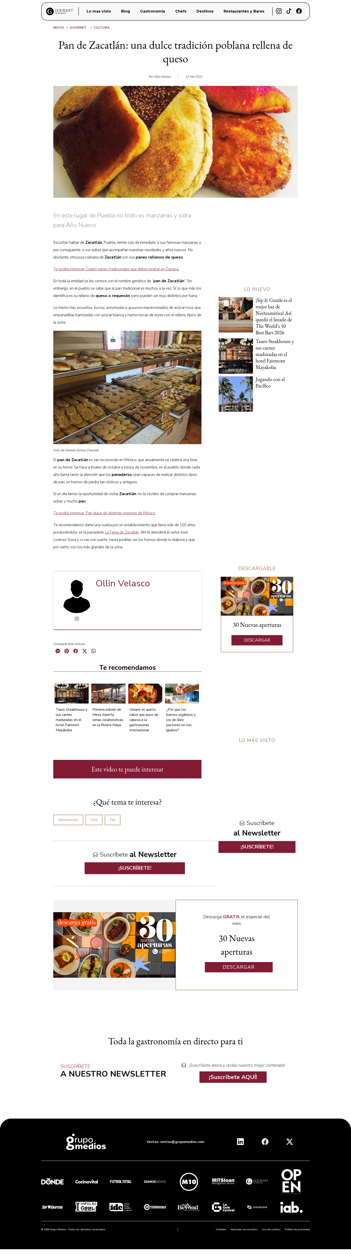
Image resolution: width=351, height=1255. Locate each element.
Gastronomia (152, 11)
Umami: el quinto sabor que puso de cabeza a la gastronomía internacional (143, 720)
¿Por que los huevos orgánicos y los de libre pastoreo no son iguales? (181, 720)
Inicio (61, 28)
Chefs (180, 11)
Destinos (205, 11)
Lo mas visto (99, 11)
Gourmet (81, 28)
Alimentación (68, 820)
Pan (113, 820)
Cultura (102, 28)
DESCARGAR (257, 640)
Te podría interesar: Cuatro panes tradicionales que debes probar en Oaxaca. (116, 269)
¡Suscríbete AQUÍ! (233, 1077)
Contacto (221, 1229)
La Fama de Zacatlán (122, 532)
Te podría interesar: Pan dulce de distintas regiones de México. (104, 513)
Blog (125, 11)
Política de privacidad (297, 1229)
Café (94, 820)
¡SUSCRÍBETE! (134, 868)
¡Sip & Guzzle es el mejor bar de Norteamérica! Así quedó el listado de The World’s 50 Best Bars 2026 (274, 316)
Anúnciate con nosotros (244, 1229)
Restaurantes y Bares (244, 11)
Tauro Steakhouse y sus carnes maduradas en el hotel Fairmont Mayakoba (71, 720)
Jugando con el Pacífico (270, 382)
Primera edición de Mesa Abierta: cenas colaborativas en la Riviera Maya (107, 717)
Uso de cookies (271, 1229)
